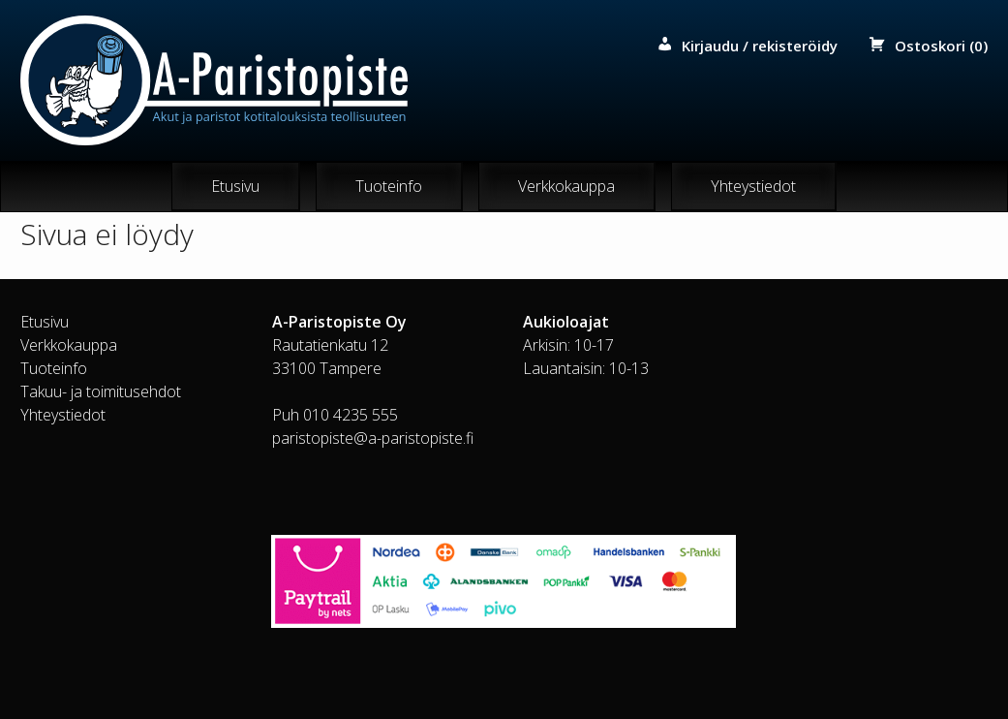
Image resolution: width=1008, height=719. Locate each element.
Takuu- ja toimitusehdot (100, 391)
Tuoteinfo (388, 186)
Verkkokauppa (566, 186)
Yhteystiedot (753, 186)
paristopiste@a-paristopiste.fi (372, 438)
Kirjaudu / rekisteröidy (760, 45)
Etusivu (235, 186)
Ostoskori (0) (941, 45)
